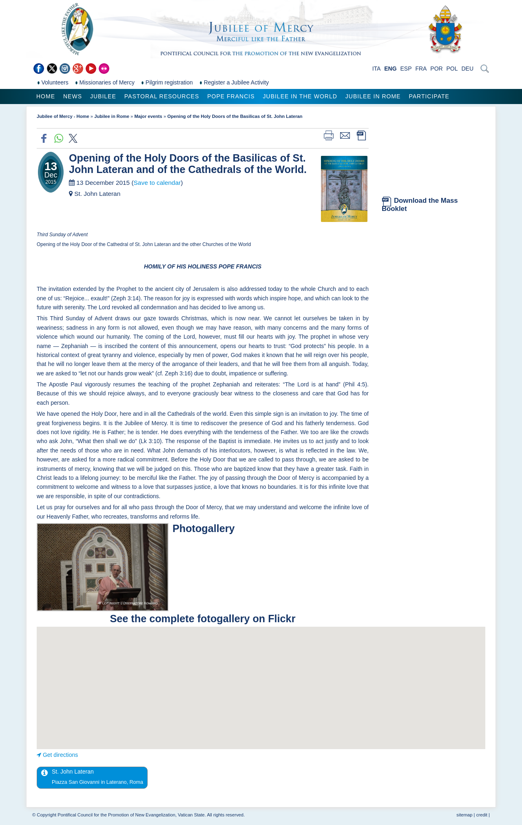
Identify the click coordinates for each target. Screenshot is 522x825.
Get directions (60, 755)
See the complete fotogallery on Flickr (203, 618)
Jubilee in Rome (373, 96)
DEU (467, 68)
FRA (421, 68)
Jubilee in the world (300, 96)
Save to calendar (157, 182)
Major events (148, 116)
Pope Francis (230, 96)
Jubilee (103, 96)
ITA (376, 68)
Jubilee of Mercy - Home (63, 116)
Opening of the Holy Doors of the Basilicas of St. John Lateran (234, 116)
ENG (390, 68)
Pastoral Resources (161, 96)
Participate (429, 96)
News (72, 96)
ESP (406, 68)
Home (45, 96)
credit (481, 814)
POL (452, 68)
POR (436, 68)
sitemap (464, 814)
